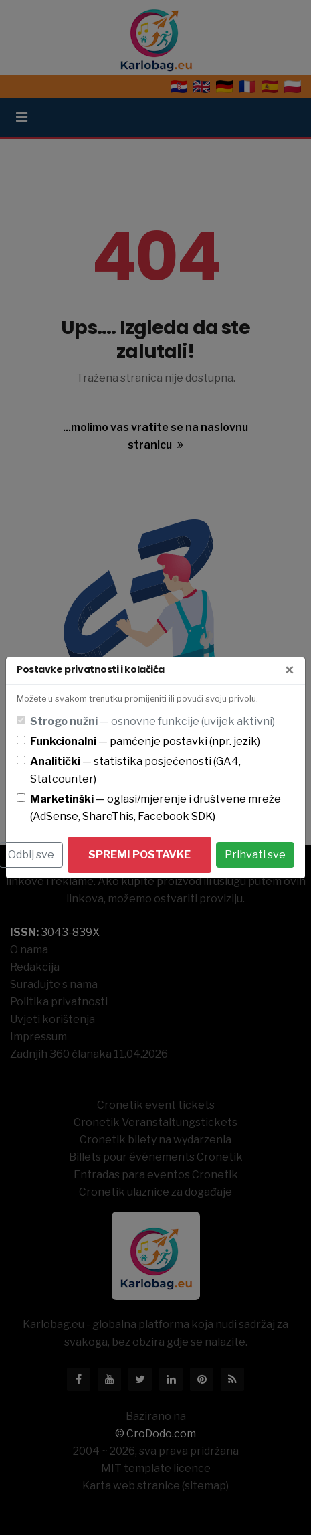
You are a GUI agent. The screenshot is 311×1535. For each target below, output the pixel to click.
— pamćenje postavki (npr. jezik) (145, 741)
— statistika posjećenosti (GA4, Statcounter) (135, 770)
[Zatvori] (289, 671)
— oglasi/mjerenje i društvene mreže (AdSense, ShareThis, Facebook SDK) (155, 808)
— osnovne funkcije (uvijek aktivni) (152, 721)
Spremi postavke (139, 854)
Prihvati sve (255, 854)
